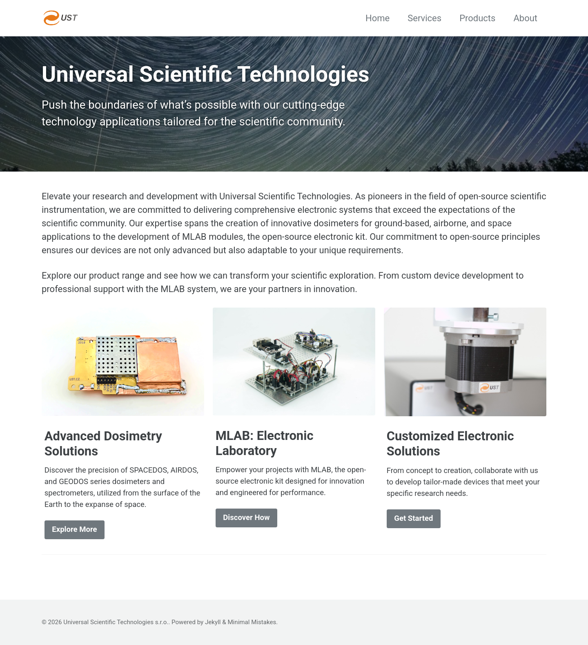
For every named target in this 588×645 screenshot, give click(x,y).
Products (477, 18)
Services (424, 18)
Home (377, 18)
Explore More (74, 529)
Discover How (246, 517)
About (525, 18)
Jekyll (213, 622)
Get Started (413, 518)
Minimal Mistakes (251, 622)
